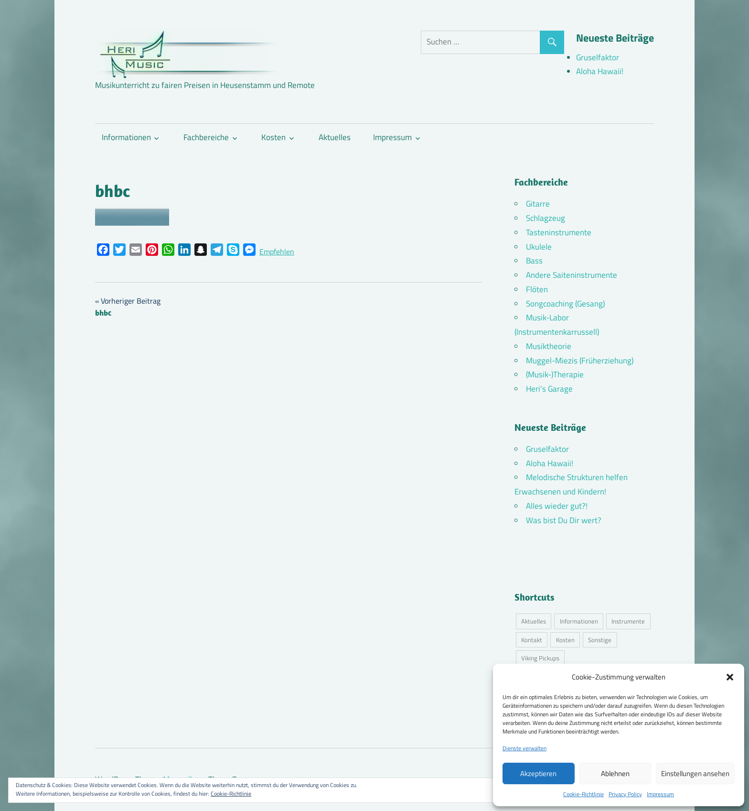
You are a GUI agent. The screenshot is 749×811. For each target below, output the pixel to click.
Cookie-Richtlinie (583, 794)
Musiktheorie (548, 346)
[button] (730, 677)
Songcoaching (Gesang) (565, 303)
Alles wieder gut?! (557, 506)
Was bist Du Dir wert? (563, 520)
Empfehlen (276, 251)
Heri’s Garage (549, 389)
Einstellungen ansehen (695, 773)
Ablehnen (615, 773)
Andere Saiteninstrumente (571, 275)
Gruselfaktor (597, 57)
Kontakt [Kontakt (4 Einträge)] (531, 640)
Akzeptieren (538, 773)
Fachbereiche (206, 137)
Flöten (537, 289)
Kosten (273, 137)
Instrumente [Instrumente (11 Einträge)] (628, 621)
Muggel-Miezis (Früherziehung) (579, 360)
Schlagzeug (545, 218)
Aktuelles (335, 137)
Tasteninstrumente (558, 232)
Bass (534, 260)
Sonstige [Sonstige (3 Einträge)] (599, 640)
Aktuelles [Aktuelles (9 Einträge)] (533, 621)
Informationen (126, 137)
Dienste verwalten (524, 748)
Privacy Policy (625, 794)
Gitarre (538, 203)
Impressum (660, 794)
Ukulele (539, 247)
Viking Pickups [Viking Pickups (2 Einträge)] (540, 658)
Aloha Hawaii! (599, 71)
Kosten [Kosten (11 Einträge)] (565, 640)
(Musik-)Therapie (555, 374)
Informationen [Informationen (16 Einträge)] (579, 621)
